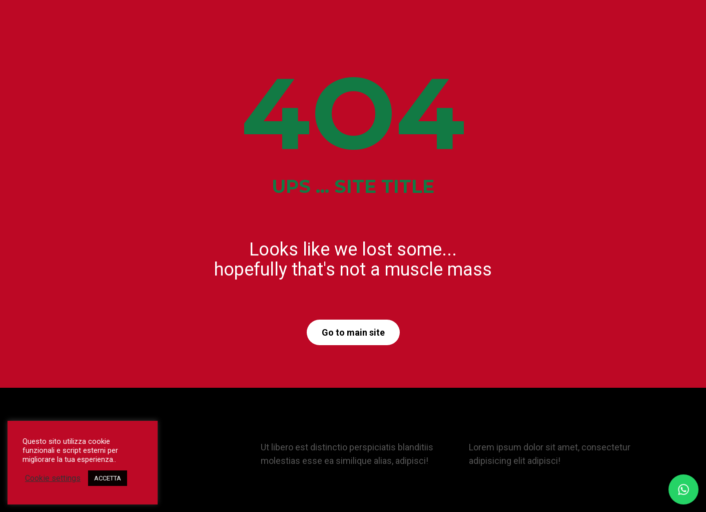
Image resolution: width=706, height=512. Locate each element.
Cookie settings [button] (53, 478)
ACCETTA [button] (107, 478)
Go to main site (353, 332)
